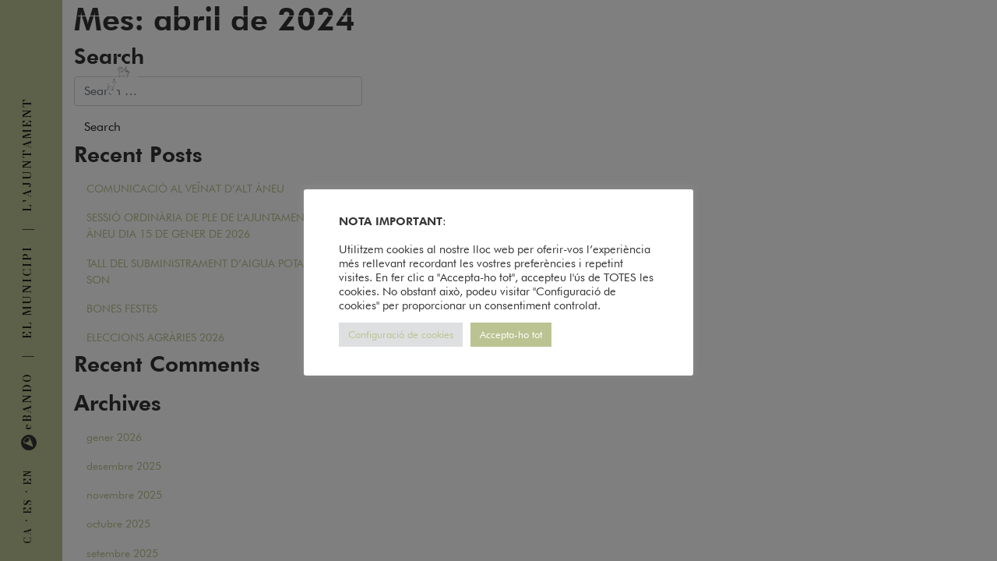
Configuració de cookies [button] (400, 334)
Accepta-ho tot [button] (511, 334)
